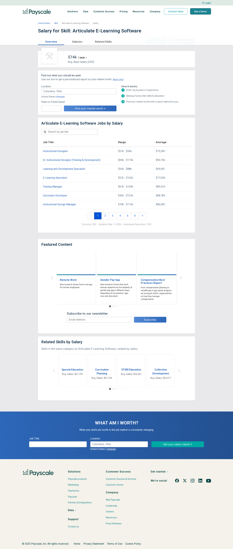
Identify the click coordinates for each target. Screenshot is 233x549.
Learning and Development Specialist (64, 168)
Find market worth (182, 41)
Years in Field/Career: (53, 101)
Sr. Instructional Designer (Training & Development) (71, 160)
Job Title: (34, 438)
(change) (60, 96)
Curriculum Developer (55, 195)
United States (44, 23)
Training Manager (52, 186)
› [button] (181, 277)
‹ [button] (52, 277)
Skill (56, 23)
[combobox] (78, 91)
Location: (46, 86)
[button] (51, 41)
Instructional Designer (55, 151)
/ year (81, 57)
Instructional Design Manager (59, 204)
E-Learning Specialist (55, 177)
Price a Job (156, 41)
